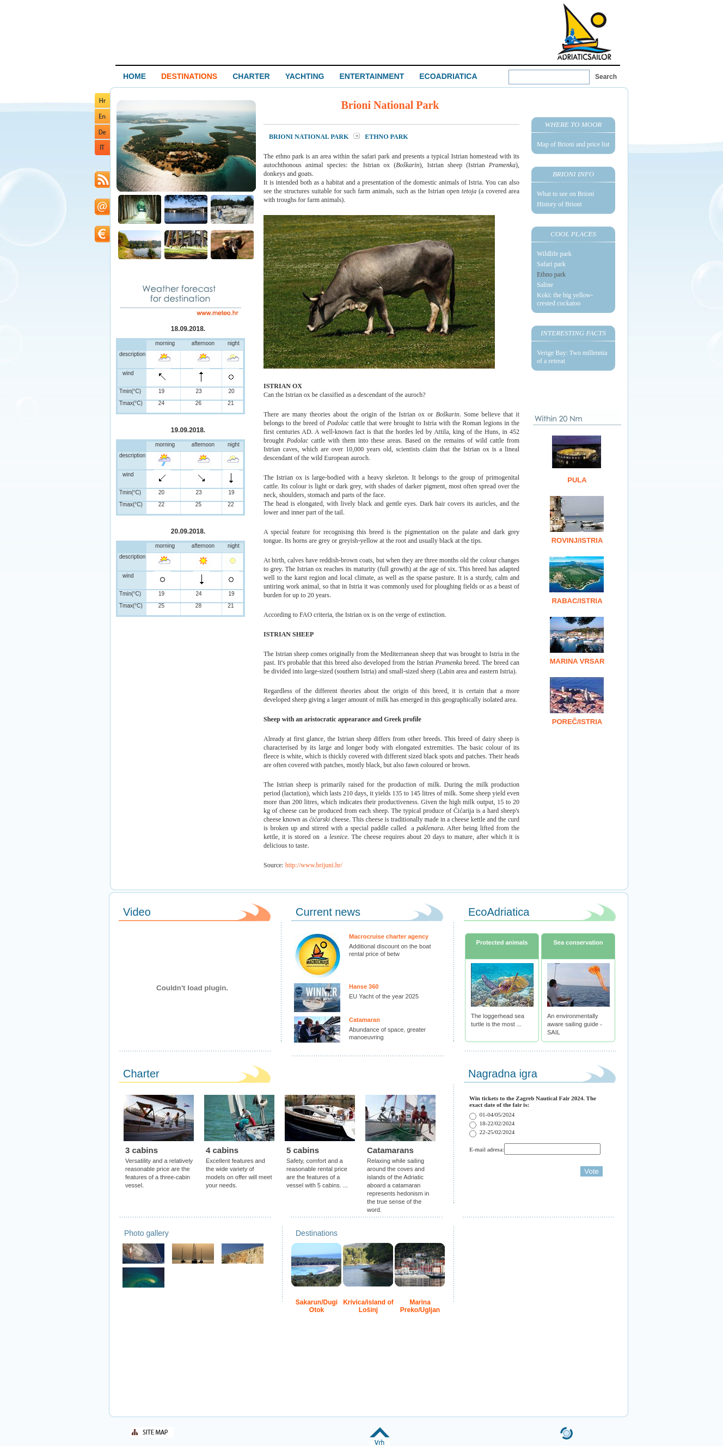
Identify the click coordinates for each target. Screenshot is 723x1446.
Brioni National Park (309, 136)
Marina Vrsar (577, 661)
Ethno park (551, 274)
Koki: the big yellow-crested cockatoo (565, 299)
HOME (134, 76)
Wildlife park (554, 254)
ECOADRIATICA (448, 76)
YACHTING (304, 76)
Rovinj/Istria (577, 540)
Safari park (551, 264)
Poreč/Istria (577, 722)
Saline (545, 285)
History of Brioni (559, 204)
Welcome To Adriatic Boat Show (584, 31)
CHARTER (250, 76)
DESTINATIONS (189, 76)
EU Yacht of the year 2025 (384, 996)
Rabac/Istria (577, 601)
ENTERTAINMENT (371, 76)
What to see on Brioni (565, 194)
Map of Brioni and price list (573, 144)
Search (606, 77)
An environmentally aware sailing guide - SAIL (574, 1024)
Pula (576, 480)
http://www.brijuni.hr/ (313, 865)
